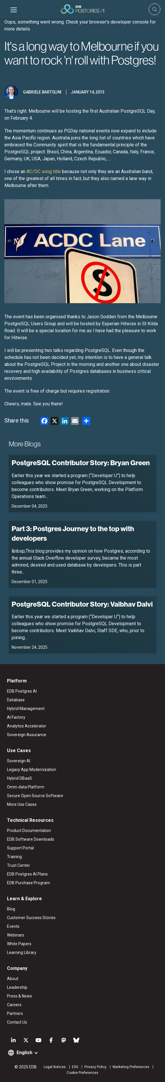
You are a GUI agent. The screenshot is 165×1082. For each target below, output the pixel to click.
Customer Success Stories (31, 917)
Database (16, 700)
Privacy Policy (95, 1067)
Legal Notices (55, 1067)
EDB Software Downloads (30, 839)
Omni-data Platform (25, 787)
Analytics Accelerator (26, 726)
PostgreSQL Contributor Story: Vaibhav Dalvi (82, 604)
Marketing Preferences (131, 1067)
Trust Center (18, 865)
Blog (11, 909)
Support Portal (20, 848)
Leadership (17, 987)
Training (14, 856)
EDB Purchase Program (28, 882)
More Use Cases (22, 804)
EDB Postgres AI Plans (27, 874)
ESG (75, 1067)
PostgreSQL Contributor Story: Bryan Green (81, 462)
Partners (15, 1013)
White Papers (19, 943)
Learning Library (21, 952)
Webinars (15, 935)
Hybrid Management (26, 708)
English (24, 1052)
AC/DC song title (43, 171)
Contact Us (17, 1022)
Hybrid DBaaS (19, 778)
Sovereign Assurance (26, 734)
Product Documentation (29, 830)
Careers (14, 1004)
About (12, 978)
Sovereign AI (18, 761)
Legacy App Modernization (31, 769)
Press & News (19, 996)
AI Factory (16, 717)
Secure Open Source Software (35, 795)
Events (13, 926)
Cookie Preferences (82, 1073)
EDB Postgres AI (22, 691)
